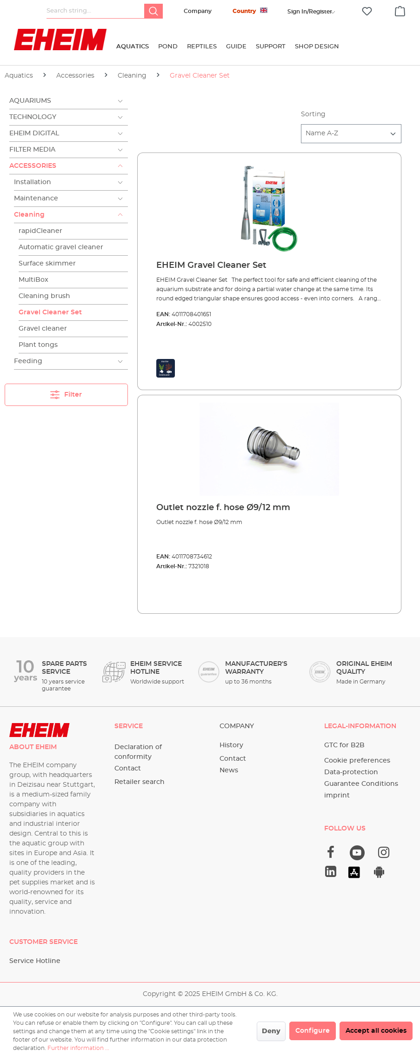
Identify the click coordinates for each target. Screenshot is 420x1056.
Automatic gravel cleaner (61, 247)
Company (198, 11)
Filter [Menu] (66, 392)
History (231, 745)
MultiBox (33, 280)
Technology (32, 117)
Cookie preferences (357, 760)
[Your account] (310, 11)
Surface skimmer (47, 263)
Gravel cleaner (43, 328)
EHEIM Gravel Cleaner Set (211, 265)
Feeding (28, 361)
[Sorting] (351, 133)
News (229, 770)
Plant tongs (38, 345)
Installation (32, 182)
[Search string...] (96, 11)
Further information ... (78, 1048)
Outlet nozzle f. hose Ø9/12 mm (223, 508)
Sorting (313, 114)
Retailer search (139, 782)
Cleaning (29, 215)
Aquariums (30, 101)
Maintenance (36, 198)
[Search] (153, 11)
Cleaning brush (44, 296)
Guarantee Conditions (361, 784)
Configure (312, 1031)
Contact (127, 768)
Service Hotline (34, 961)
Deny (271, 1031)
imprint (337, 795)
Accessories (32, 166)
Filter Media (32, 149)
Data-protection (351, 772)
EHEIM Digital (34, 133)
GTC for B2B (344, 745)
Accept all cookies (376, 1031)
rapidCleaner (40, 231)
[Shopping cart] (400, 9)
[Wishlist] (367, 11)
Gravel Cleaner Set (50, 312)
